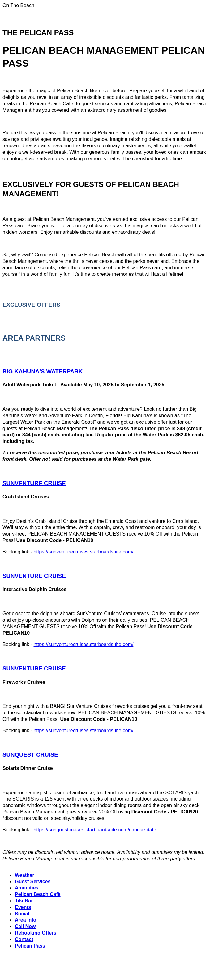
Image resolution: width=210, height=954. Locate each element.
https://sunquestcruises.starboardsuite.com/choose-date (95, 829)
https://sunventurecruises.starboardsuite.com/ (84, 551)
